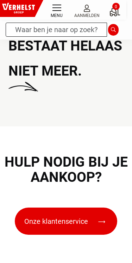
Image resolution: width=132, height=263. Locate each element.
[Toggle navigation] (56, 9)
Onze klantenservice (64, 221)
